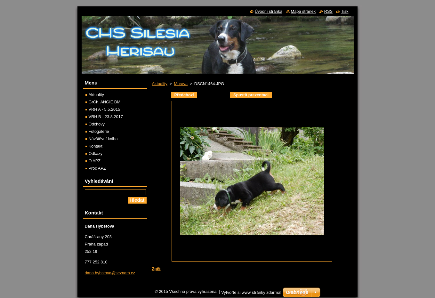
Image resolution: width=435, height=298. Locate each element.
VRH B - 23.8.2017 (106, 116)
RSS (328, 11)
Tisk (345, 11)
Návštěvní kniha (103, 138)
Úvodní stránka (268, 11)
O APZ (95, 160)
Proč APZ (97, 168)
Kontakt (95, 146)
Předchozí (184, 95)
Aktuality (159, 83)
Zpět (156, 268)
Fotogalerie (99, 131)
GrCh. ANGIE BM (105, 102)
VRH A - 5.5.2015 (104, 109)
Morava (181, 83)
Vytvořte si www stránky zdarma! (251, 294)
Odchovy (97, 124)
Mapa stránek (303, 11)
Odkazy (95, 153)
